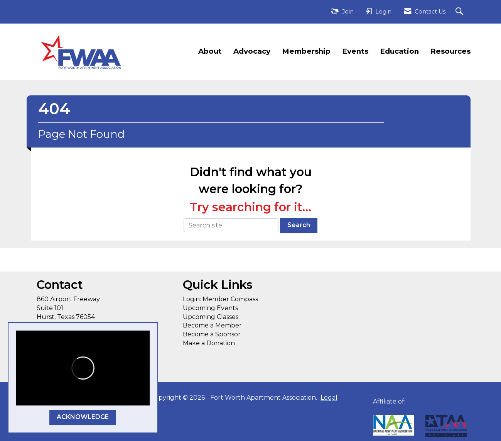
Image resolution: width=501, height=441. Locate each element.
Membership (306, 51)
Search (298, 225)
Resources (450, 51)
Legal (329, 397)
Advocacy (251, 51)
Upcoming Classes (210, 317)
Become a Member (212, 325)
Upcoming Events (210, 308)
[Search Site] (460, 12)
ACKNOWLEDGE (83, 417)
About (210, 51)
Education (399, 51)
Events (355, 51)
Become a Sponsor (212, 334)
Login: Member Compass (220, 299)
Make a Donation (209, 343)
